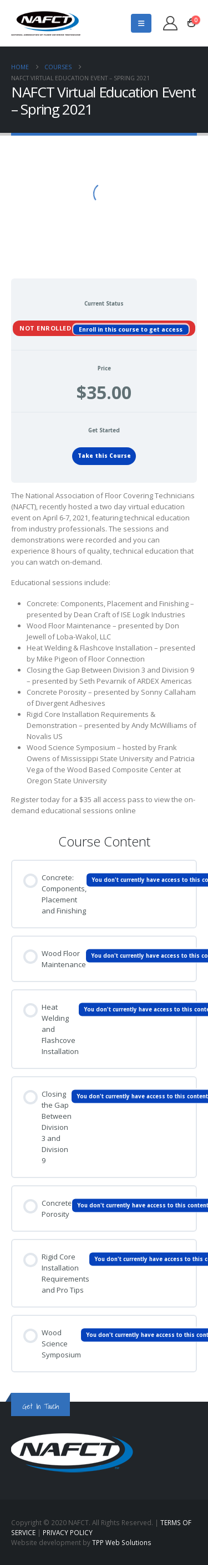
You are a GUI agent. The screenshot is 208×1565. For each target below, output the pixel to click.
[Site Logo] (45, 23)
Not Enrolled (46, 327)
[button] (141, 23)
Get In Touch (40, 1406)
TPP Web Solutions (121, 1542)
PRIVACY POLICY (68, 1532)
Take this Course (104, 455)
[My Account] (170, 23)
